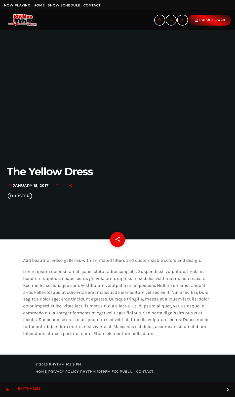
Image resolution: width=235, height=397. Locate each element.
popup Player (210, 20)
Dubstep (20, 196)
